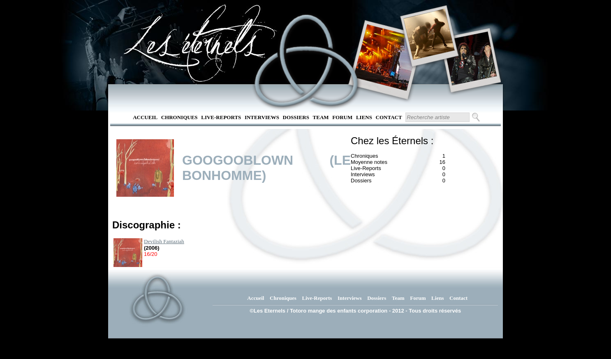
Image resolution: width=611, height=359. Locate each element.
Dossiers (296, 117)
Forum (342, 117)
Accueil (145, 117)
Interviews (262, 117)
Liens (364, 117)
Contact (389, 117)
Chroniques (179, 117)
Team (321, 117)
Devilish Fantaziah (164, 241)
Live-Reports (221, 117)
